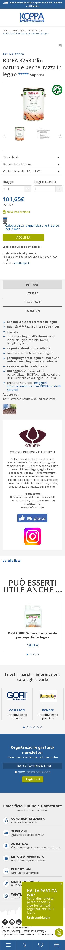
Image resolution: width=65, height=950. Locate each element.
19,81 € (32, 645)
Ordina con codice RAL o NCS (22, 171)
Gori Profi (17, 710)
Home (6, 30)
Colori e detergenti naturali (32, 452)
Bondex (48, 710)
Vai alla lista (12, 561)
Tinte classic (11, 157)
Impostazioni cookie (12, 934)
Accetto (34, 771)
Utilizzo (32, 293)
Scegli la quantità (45, 182)
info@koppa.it (21, 263)
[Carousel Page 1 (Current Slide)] (27, 654)
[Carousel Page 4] (38, 654)
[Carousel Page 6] (41, 727)
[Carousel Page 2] (31, 654)
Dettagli (32, 284)
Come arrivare (45, 934)
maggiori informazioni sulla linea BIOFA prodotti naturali (34, 386)
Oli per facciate (35, 30)
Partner (30, 934)
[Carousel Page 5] (38, 727)
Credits (5, 931)
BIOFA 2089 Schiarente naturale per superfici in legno (32, 635)
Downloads (32, 302)
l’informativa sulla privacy (38, 771)
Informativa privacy (33, 931)
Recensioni (32, 311)
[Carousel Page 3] (34, 654)
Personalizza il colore (17, 164)
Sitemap (16, 931)
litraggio (8, 182)
